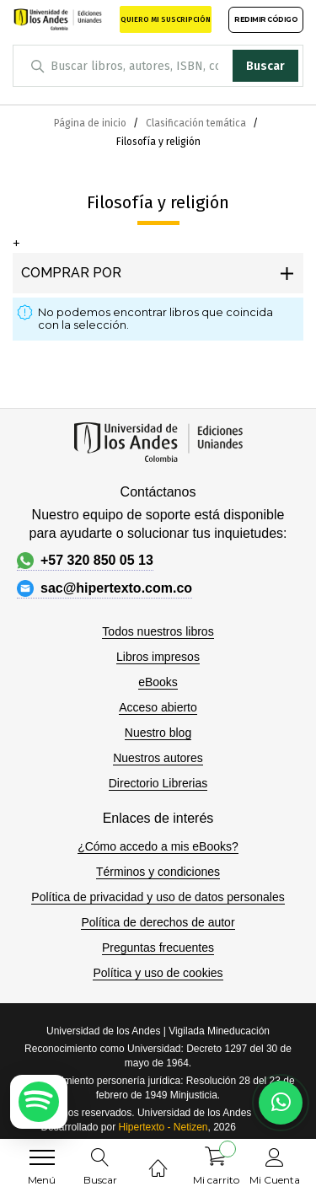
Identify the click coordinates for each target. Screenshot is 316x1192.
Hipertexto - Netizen (162, 1127)
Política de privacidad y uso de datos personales (157, 897)
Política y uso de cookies (157, 973)
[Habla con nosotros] (281, 1103)
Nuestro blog (158, 732)
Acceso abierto (158, 707)
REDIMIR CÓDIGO (265, 19)
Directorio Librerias (158, 783)
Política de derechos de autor (157, 922)
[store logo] (58, 19)
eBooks (158, 682)
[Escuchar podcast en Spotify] (38, 1102)
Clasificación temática (197, 123)
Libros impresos (158, 656)
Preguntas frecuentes (158, 947)
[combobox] (158, 66)
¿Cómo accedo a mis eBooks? (158, 846)
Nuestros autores (158, 758)
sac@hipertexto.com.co (104, 588)
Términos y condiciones (158, 871)
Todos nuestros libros (157, 631)
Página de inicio (91, 123)
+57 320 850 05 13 (85, 560)
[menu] (42, 1157)
